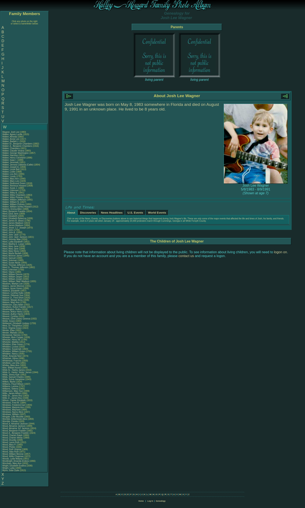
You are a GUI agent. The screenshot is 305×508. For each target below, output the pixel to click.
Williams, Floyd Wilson (13, 384)
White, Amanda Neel (12, 356)
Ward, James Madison (12, 223)
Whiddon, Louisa (10, 347)
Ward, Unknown (10, 270)
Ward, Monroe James (12, 256)
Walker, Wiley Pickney (12, 197)
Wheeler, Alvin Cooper (12, 337)
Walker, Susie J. (9, 188)
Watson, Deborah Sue (12, 295)
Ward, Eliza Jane (10, 214)
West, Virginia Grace (12, 328)
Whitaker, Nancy (10, 354)
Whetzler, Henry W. (11, 340)
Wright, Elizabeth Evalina (14, 466)
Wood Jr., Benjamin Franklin (15, 433)
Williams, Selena (10, 389)
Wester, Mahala (10, 333)
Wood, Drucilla (9, 440)
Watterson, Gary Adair (12, 305)
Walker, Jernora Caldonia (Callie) (17, 165)
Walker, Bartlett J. (10, 141)
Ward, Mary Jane (10, 246)
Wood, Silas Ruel (10, 452)
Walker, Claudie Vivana (13, 151)
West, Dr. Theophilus (12, 326)
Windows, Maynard (11, 410)
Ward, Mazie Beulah (11, 253)
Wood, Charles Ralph (12, 435)
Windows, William (10, 414)
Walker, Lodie (9, 172)
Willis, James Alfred (11, 393)
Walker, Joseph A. (10, 167)
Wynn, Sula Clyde (10, 470)
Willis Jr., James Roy (12, 398)
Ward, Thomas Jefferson (13, 265)
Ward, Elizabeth (10, 216)
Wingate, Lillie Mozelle (13, 417)
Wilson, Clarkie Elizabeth (14, 400)
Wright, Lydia (8, 468)
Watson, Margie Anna (12, 300)
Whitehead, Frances (12, 361)
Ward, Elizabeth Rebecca (14, 218)
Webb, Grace (8, 321)
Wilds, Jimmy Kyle (10, 375)
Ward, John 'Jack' (10, 235)
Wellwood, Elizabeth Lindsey (15, 323)
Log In (150, 501)
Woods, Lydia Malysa (12, 459)
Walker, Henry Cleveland (14, 158)
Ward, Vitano (8, 272)
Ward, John (8, 230)
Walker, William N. (10, 202)
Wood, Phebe (9, 447)
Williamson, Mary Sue (12, 391)
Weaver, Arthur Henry (12, 312)
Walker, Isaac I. (9, 160)
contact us (186, 256)
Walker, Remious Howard (14, 186)
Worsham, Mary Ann (11, 463)
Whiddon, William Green (13, 351)
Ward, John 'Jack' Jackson (14, 237)
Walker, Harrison (10, 155)
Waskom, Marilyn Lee (12, 284)
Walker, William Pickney (13, 204)
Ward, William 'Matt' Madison (15, 281)
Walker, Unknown (10, 190)
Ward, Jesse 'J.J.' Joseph (14, 228)
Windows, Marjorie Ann (13, 407)
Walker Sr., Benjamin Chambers (17, 144)
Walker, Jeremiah (10, 162)
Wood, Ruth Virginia (11, 449)
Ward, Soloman (9, 260)
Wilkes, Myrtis (9, 382)
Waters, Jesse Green (12, 288)
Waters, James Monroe (13, 286)
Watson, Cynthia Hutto (13, 293)
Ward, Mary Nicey (10, 251)
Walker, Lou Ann (10, 174)
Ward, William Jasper (12, 277)
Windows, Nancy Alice (12, 412)
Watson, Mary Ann (11, 302)
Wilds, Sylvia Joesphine (13, 379)
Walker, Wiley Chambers (13, 195)
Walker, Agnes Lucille (12, 134)
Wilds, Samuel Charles (13, 377)
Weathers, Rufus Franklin (14, 307)
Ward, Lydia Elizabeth (12, 242)
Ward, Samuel (9, 258)
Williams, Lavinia (10, 386)
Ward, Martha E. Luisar (13, 244)
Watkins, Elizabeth (11, 291)
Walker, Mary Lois (10, 181)
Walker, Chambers (11, 148)
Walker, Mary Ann (10, 179)
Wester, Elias (8, 330)
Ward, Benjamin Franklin (13, 211)
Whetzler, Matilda (10, 342)
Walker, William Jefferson (14, 200)
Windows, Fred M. (10, 403)
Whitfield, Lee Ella (10, 363)
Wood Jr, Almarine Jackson (15, 424)
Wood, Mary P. (9, 445)
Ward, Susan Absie (11, 263)
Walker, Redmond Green (14, 183)
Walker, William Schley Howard (17, 207)
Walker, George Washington (15, 153)
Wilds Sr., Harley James (13, 370)
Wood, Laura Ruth (10, 442)
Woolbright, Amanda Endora (15, 461)
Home (141, 501)
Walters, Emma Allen (12, 209)
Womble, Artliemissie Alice (14, 419)
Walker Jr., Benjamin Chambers (17, 146)
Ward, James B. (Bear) (13, 221)
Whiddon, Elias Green (12, 344)
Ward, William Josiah (12, 279)
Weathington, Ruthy (11, 309)
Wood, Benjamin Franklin (14, 431)
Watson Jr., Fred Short (13, 298)
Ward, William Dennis (12, 274)
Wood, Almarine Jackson (14, 426)
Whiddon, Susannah (12, 349)
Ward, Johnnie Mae (11, 239)
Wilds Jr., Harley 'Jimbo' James (17, 372)
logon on (280, 252)
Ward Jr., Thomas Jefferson (15, 267)
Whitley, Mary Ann (10, 365)
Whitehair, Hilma (10, 358)
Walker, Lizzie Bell (10, 169)
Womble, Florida (10, 421)
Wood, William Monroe (13, 454)
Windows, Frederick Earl (13, 405)
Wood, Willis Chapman (13, 456)
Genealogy (161, 501)
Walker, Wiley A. (10, 193)
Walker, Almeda (10, 137)
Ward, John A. (8, 232)
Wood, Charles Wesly (12, 438)
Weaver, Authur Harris (12, 314)
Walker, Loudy (9, 176)
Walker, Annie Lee (10, 139)
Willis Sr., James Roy (12, 396)
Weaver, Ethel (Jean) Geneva (16, 319)
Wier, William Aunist (11, 368)
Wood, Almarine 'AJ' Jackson (15, 428)
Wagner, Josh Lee (10, 132)
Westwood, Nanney (11, 335)
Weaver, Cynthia (10, 316)
